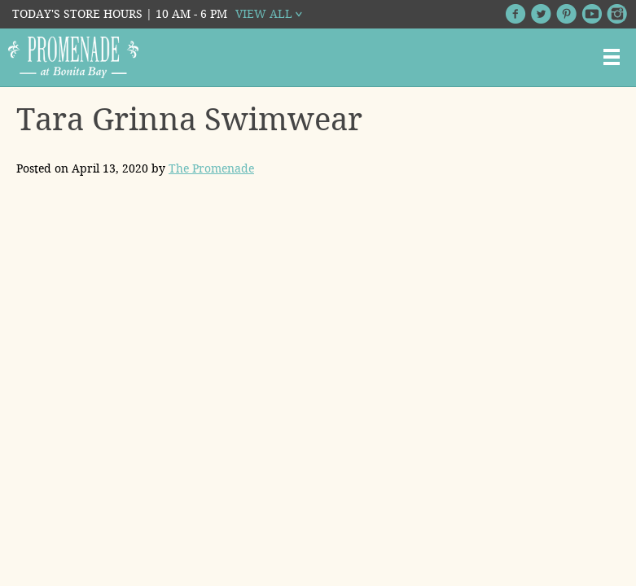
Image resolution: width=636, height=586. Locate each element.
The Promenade (211, 168)
